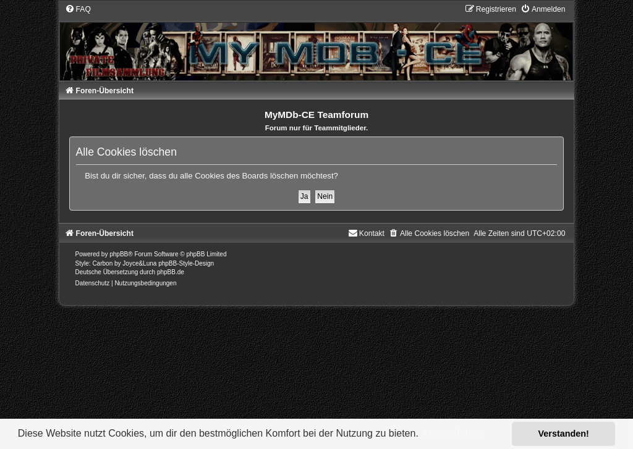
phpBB (118, 254)
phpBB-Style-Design (186, 263)
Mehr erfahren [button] (454, 433)
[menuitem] (78, 9)
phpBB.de (170, 272)
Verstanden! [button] (563, 434)
